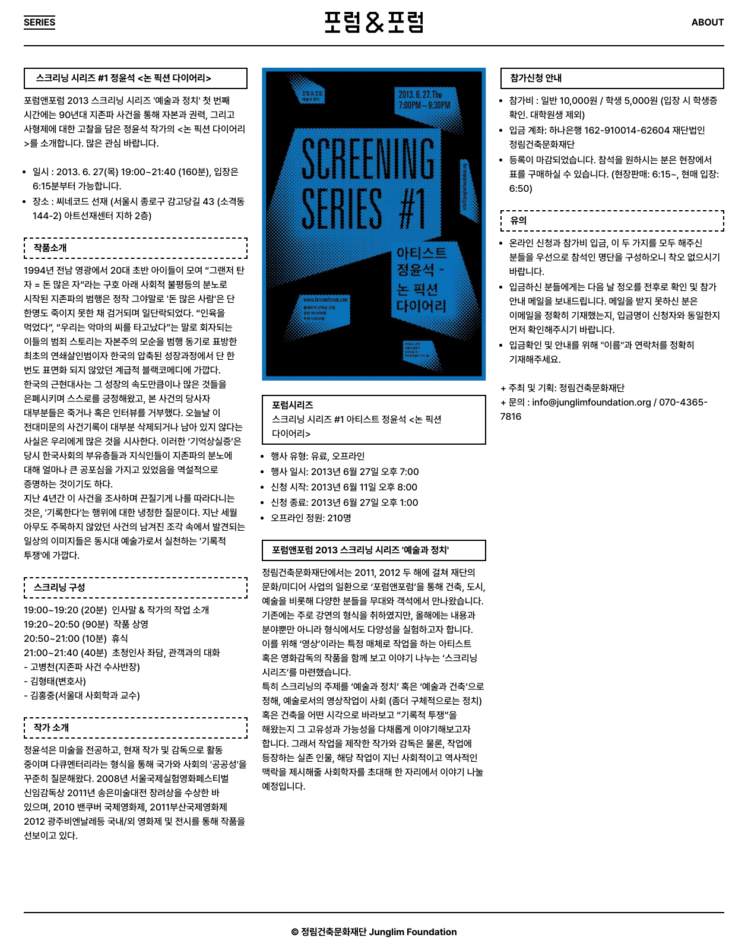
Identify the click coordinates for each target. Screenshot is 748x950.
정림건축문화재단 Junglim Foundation (379, 932)
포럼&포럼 (374, 22)
